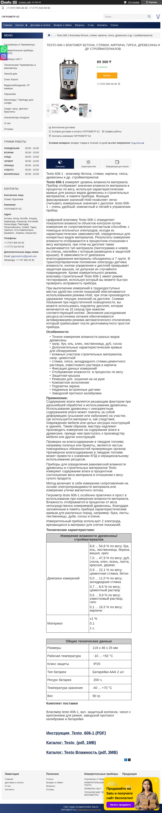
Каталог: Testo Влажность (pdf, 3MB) (82, 752)
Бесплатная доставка (63, 127)
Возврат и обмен (63, 25)
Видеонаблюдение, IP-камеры (17, 87)
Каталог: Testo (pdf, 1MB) (71, 742)
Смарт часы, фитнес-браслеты (16, 110)
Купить (107, 75)
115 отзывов (133, 2)
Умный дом (10, 73)
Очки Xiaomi (11, 79)
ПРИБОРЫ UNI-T (92, 788)
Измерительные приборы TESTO (18, 52)
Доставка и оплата (40, 25)
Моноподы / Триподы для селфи (18, 101)
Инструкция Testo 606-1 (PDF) (76, 733)
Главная (7, 25)
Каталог (19, 25)
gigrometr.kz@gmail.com (24, 256)
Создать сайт (25, 2)
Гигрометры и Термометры (19, 44)
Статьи (114, 25)
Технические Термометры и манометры (20, 66)
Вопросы (79, 25)
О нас (91, 25)
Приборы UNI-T (13, 59)
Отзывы (8, 129)
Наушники (10, 94)
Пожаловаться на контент (89, 810)
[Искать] (149, 17)
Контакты (102, 25)
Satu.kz (95, 807)
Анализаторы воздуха (16, 117)
